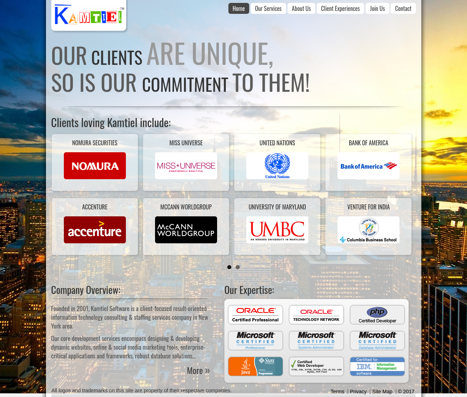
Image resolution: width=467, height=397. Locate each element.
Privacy (358, 391)
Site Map (382, 391)
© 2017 (406, 391)
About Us (301, 8)
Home (239, 8)
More (195, 370)
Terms (337, 391)
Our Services (268, 8)
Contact (403, 8)
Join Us (377, 8)
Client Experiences (340, 8)
